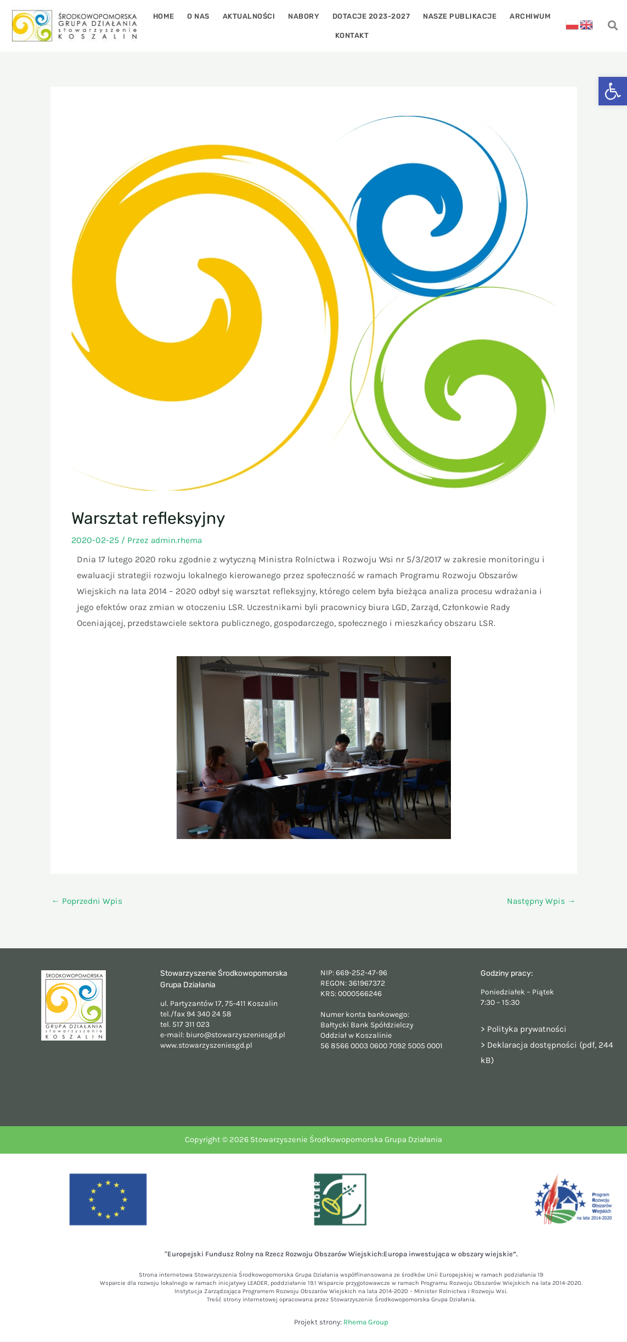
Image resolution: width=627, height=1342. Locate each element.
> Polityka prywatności (525, 1029)
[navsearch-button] (612, 26)
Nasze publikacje (456, 16)
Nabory (303, 16)
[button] (612, 91)
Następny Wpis (541, 901)
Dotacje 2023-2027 (369, 16)
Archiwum (524, 16)
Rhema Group (365, 1322)
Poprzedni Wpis (88, 901)
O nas (202, 16)
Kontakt (352, 35)
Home (169, 16)
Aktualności (251, 16)
